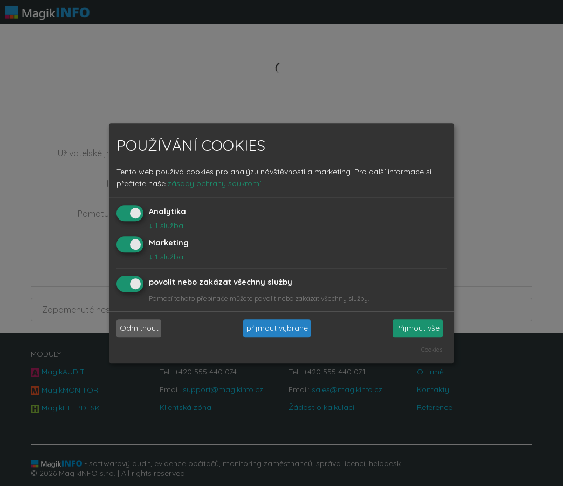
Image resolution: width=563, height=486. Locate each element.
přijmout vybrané (277, 328)
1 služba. (167, 226)
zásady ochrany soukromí (214, 184)
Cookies (431, 349)
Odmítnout (139, 328)
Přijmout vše (417, 328)
